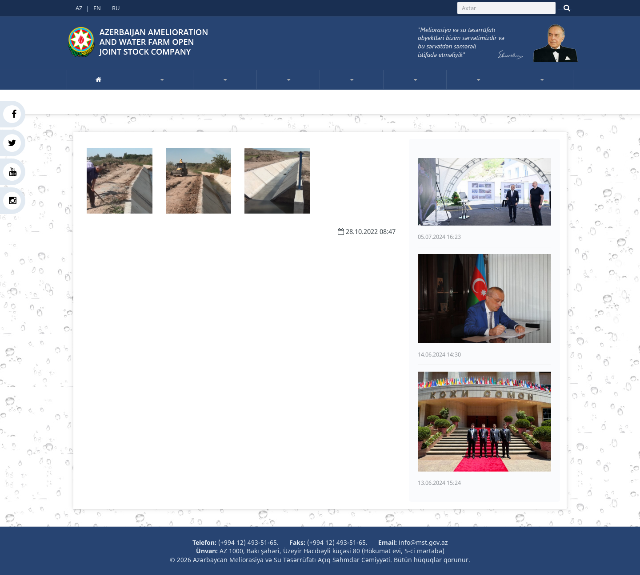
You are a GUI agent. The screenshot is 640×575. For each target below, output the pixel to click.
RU (116, 8)
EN (97, 8)
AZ (79, 8)
